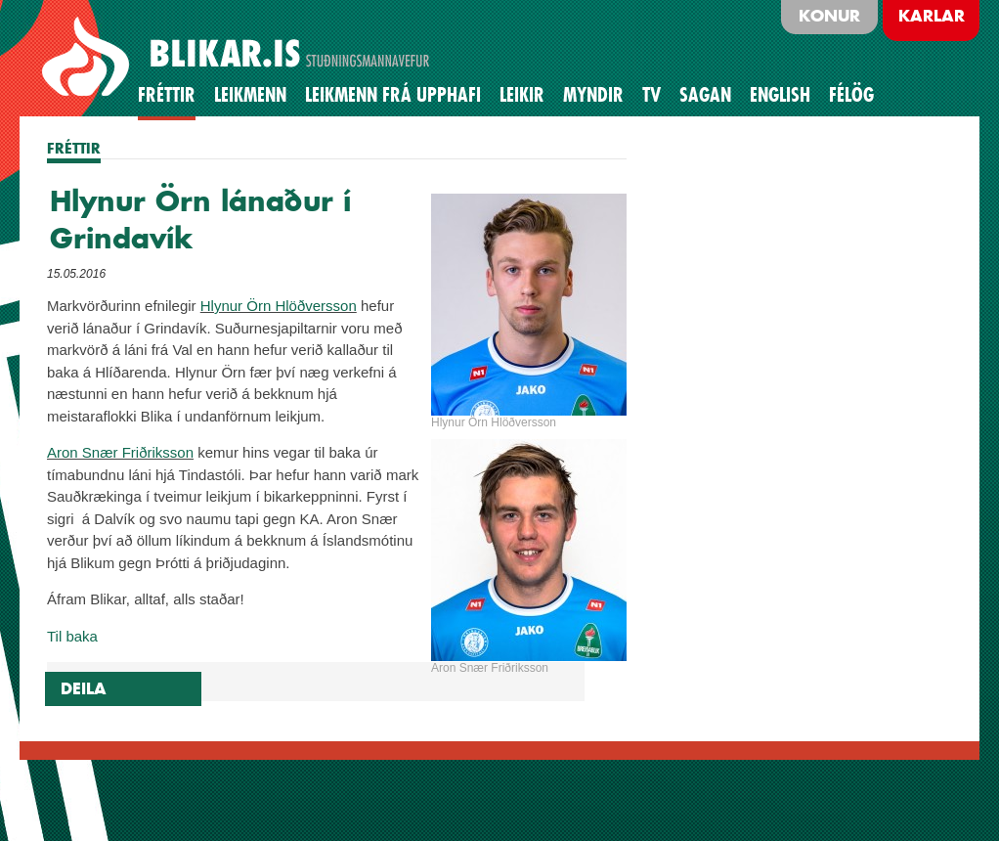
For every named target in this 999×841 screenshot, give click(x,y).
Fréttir (166, 95)
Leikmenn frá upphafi (393, 95)
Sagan (705, 95)
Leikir (522, 95)
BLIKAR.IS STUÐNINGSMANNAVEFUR (238, 58)
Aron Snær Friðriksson (120, 452)
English (780, 95)
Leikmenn (250, 95)
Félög (851, 95)
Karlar (931, 15)
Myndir (593, 95)
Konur (829, 15)
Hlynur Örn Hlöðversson (278, 305)
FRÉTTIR (74, 148)
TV (651, 95)
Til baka (72, 636)
